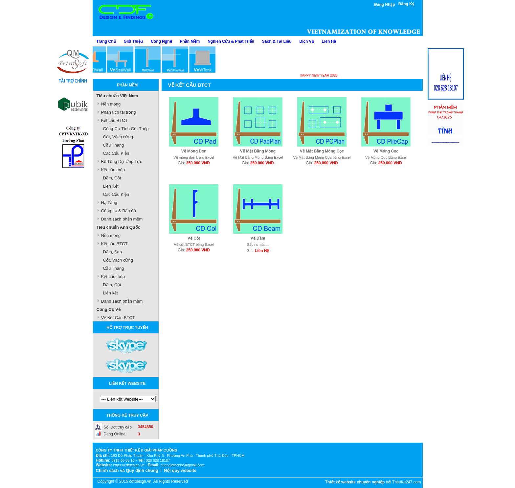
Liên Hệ (329, 41)
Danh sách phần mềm (122, 219)
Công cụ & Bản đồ (118, 210)
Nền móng (111, 104)
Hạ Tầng (109, 202)
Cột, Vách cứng (118, 136)
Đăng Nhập (384, 4)
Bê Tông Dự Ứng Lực (121, 161)
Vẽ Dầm (258, 238)
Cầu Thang (113, 145)
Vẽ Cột (194, 238)
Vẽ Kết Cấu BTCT (118, 317)
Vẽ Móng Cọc (385, 151)
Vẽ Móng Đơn (194, 151)
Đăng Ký (406, 4)
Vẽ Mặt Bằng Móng (258, 151)
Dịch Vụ (307, 41)
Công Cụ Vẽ (109, 309)
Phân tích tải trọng (118, 112)
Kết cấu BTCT (114, 120)
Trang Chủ (106, 41)
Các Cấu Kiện (116, 153)
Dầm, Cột (112, 177)
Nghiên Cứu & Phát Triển (231, 41)
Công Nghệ (161, 41)
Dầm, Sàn (112, 251)
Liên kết (110, 292)
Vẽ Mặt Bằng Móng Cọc (322, 151)
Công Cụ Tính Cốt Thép (126, 128)
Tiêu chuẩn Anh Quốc (118, 227)
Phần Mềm (190, 41)
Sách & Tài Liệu (277, 41)
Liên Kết (111, 186)
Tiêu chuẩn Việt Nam (117, 95)
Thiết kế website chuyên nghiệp (355, 482)
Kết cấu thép (113, 169)
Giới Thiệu (133, 41)
